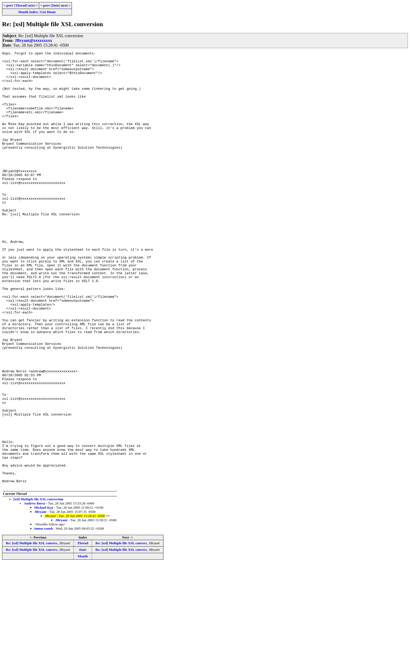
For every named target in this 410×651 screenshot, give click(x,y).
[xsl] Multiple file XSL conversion (38, 586)
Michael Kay (43, 595)
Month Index (28, 12)
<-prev (8, 5)
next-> (33, 5)
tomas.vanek (43, 616)
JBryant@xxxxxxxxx (33, 40)
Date (55, 5)
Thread (20, 5)
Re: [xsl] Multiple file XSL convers (31, 630)
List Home (48, 12)
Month (83, 643)
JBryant (40, 599)
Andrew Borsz (34, 590)
